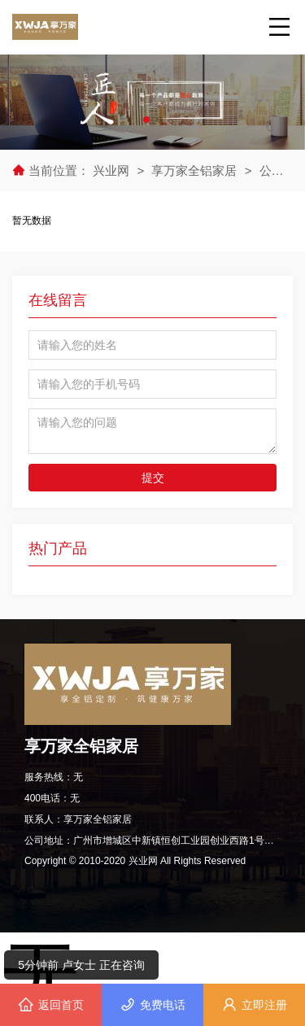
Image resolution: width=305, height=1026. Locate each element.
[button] (146, 119)
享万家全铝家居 (194, 170)
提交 (153, 477)
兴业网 (113, 170)
